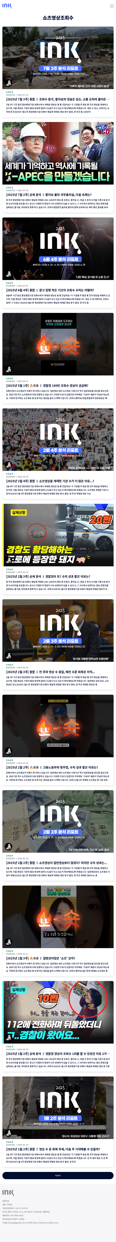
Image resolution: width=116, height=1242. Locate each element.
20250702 (10, 190)
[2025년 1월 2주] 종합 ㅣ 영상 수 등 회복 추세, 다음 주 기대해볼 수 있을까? (53, 1149)
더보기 (58, 1175)
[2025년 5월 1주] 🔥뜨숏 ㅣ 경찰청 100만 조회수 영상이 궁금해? (47, 385)
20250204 (10, 477)
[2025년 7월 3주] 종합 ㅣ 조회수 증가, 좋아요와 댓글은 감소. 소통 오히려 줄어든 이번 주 (61, 99)
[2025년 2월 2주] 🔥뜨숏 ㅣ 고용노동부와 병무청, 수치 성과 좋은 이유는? (52, 767)
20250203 (10, 572)
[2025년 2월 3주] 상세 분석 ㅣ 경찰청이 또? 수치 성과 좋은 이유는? (48, 576)
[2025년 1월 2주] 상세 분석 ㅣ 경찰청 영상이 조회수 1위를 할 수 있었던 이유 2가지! (58, 1053)
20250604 (10, 286)
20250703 (10, 95)
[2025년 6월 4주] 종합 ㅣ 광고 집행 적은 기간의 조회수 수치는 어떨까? (50, 290)
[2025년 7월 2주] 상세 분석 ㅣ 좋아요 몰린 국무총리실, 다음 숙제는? (49, 194)
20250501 (10, 381)
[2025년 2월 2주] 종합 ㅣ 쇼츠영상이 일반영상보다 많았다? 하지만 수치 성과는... (56, 863)
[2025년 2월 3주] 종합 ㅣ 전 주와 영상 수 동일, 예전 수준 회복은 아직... (50, 672)
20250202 (10, 763)
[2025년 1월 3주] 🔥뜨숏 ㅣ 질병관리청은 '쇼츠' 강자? (40, 958)
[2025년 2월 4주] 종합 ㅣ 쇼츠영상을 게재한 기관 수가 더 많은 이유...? (50, 481)
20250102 (10, 1049)
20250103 (10, 954)
